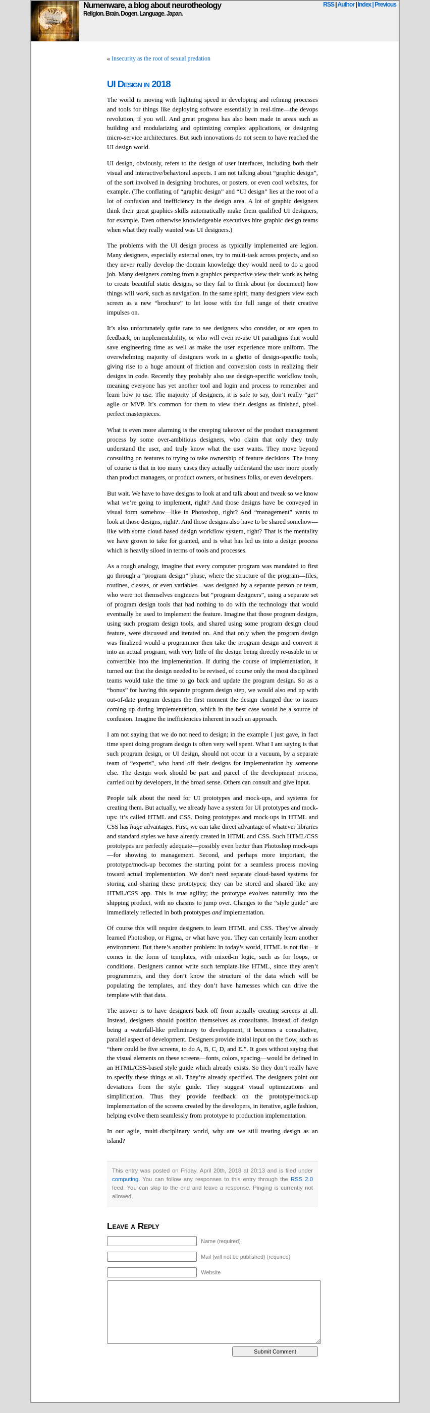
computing (125, 1179)
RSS (328, 4)
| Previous (384, 4)
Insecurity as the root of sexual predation (161, 58)
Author (346, 4)
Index (364, 4)
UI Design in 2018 (139, 84)
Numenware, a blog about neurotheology (152, 5)
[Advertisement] (215, 1379)
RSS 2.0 (302, 1179)
